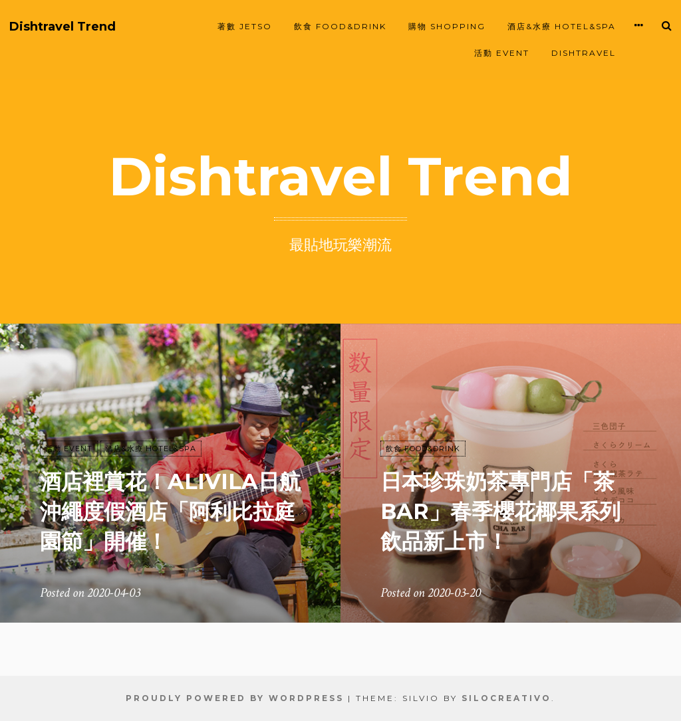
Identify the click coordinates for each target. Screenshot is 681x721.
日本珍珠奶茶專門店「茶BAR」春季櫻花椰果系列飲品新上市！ (500, 511)
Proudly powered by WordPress (235, 698)
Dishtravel (583, 53)
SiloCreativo (506, 698)
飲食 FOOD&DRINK (340, 26)
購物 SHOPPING (446, 26)
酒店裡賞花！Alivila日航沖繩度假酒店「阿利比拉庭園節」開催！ (170, 511)
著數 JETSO (244, 26)
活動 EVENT (501, 53)
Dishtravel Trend (62, 27)
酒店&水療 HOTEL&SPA (561, 26)
